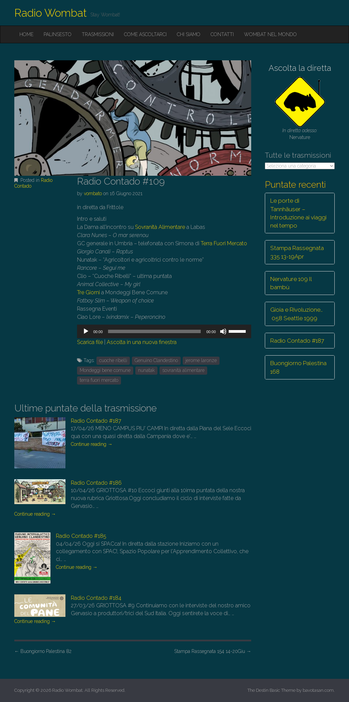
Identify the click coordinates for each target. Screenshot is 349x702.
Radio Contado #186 (96, 483)
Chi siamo (188, 34)
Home (26, 34)
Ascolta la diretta (300, 68)
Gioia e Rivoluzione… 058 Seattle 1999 (296, 313)
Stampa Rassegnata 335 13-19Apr (297, 252)
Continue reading (91, 444)
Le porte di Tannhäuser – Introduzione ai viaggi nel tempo (298, 213)
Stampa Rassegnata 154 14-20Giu (212, 651)
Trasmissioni (98, 34)
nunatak (146, 370)
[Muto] (223, 331)
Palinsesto (58, 34)
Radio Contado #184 (96, 598)
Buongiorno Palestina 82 (43, 651)
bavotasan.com (318, 690)
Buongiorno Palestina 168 (298, 367)
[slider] (154, 331)
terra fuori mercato (99, 380)
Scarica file (90, 342)
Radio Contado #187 (96, 421)
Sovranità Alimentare (160, 227)
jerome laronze (201, 360)
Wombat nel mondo (270, 34)
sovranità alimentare (183, 370)
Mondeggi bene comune (105, 370)
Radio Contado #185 (81, 536)
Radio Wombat (50, 12)
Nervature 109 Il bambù (291, 283)
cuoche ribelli (113, 360)
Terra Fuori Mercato (224, 243)
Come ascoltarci (145, 34)
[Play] (85, 331)
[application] (164, 331)
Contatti (222, 34)
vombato (93, 193)
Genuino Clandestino (156, 360)
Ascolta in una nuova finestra (142, 342)
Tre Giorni (88, 292)
